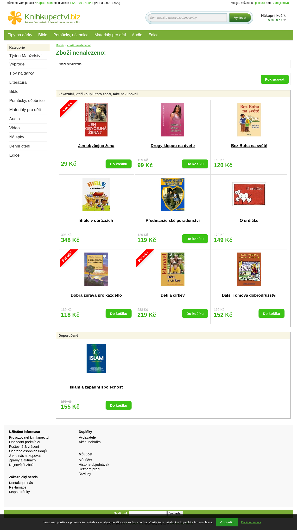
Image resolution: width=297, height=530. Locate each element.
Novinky (85, 474)
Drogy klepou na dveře (173, 145)
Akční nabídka (90, 442)
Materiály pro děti (110, 35)
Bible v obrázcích (96, 220)
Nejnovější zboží (22, 465)
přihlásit (260, 3)
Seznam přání (90, 469)
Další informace (251, 522)
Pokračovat (274, 79)
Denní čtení (19, 146)
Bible (42, 35)
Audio (137, 35)
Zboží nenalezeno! (79, 45)
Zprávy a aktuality (22, 460)
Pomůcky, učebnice (70, 35)
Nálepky (16, 137)
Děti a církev (173, 295)
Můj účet (85, 460)
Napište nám (45, 3)
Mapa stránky (19, 492)
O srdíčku (249, 220)
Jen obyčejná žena (96, 145)
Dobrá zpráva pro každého (96, 295)
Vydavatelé (87, 437)
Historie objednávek (94, 464)
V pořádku (227, 522)
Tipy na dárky (20, 35)
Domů (60, 45)
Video (14, 128)
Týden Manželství (25, 55)
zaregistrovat (281, 3)
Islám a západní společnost (96, 387)
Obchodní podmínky (24, 442)
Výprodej (17, 64)
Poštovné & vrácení (24, 446)
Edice (153, 35)
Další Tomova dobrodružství (249, 295)
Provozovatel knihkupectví (29, 437)
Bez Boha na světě (249, 145)
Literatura (18, 82)
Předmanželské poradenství (173, 220)
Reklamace (17, 487)
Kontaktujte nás (21, 483)
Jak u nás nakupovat (25, 456)
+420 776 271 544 (81, 3)
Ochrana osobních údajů (28, 451)
